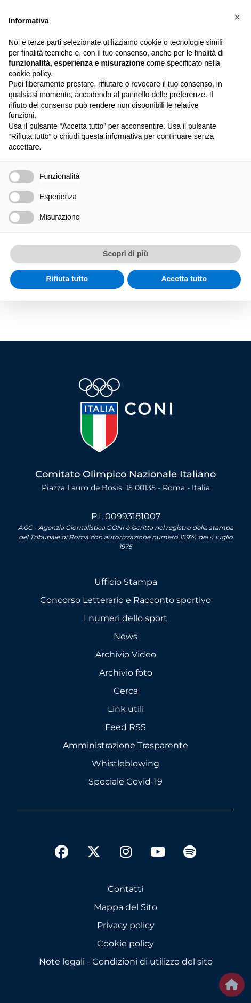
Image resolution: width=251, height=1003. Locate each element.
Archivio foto (125, 673)
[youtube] (157, 853)
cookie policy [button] (30, 73)
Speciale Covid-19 (125, 782)
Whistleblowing (125, 763)
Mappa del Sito (125, 907)
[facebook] (61, 853)
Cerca (126, 691)
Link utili (126, 709)
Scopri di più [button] (125, 253)
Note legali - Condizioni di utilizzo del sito (126, 962)
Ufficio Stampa (125, 582)
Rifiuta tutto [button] (67, 279)
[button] (237, 17)
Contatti (125, 889)
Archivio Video (125, 654)
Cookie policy (125, 943)
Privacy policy (126, 925)
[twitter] (93, 843)
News (125, 636)
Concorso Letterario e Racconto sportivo (125, 600)
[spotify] (189, 853)
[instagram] (125, 853)
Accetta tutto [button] (184, 279)
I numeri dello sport (125, 618)
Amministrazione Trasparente (125, 745)
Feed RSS (125, 727)
